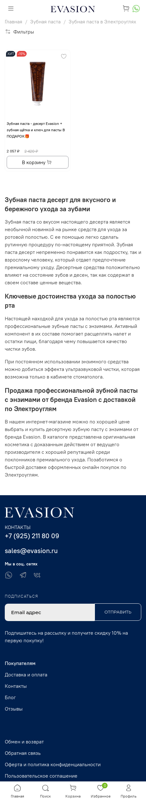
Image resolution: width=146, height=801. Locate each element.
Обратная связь (23, 753)
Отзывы (14, 708)
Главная (13, 21)
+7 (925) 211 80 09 (32, 536)
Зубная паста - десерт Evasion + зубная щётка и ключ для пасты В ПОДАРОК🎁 (36, 130)
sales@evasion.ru (31, 550)
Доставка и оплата (26, 674)
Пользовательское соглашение (41, 776)
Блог (10, 697)
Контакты (16, 686)
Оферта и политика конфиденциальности (53, 764)
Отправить (117, 611)
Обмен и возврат (24, 741)
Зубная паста (45, 21)
